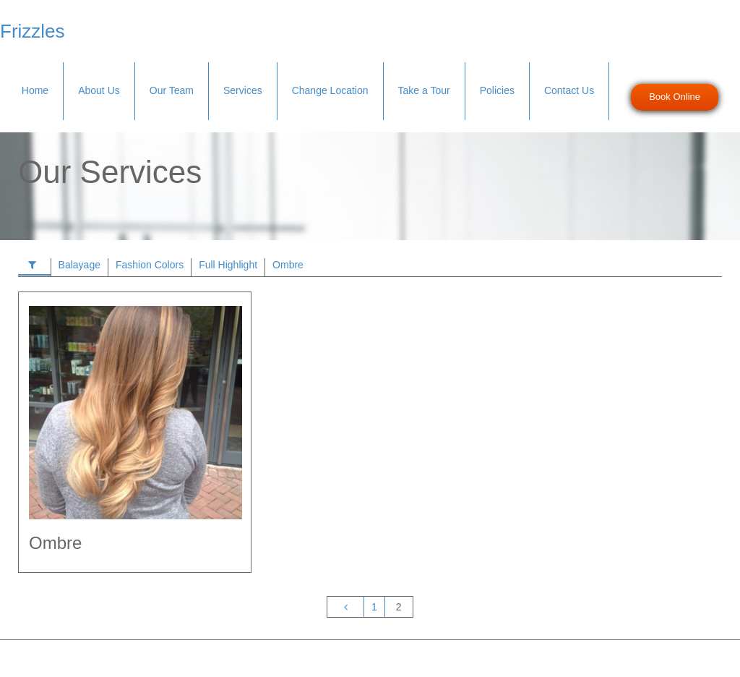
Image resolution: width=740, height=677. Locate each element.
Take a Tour (424, 90)
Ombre (288, 265)
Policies (497, 90)
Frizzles (32, 31)
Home (35, 90)
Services (242, 90)
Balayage (79, 265)
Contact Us (569, 90)
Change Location (330, 90)
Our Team (172, 90)
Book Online (674, 96)
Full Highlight (228, 265)
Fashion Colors (150, 265)
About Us (99, 90)
